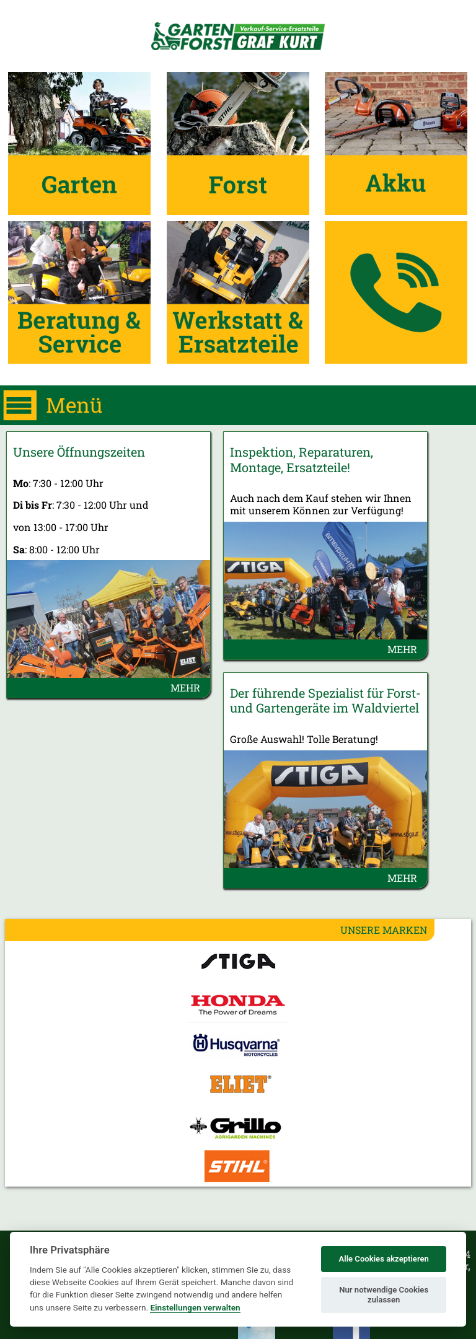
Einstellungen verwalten (195, 1307)
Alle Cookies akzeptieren (383, 1258)
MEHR (185, 687)
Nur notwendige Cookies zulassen (383, 1294)
